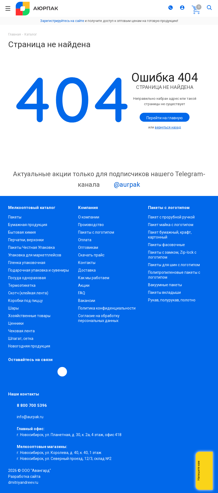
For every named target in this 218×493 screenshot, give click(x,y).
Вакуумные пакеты (165, 285)
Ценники (16, 323)
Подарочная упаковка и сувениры (38, 270)
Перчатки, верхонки (26, 240)
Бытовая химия (22, 232)
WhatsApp (50, 371)
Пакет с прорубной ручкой (171, 217)
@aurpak (120, 185)
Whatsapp (206, 471)
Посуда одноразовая (27, 278)
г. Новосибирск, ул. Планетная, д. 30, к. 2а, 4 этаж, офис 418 (69, 435)
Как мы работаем (93, 278)
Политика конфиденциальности (107, 308)
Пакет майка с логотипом (170, 225)
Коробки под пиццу (25, 300)
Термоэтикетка (22, 285)
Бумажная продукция (27, 225)
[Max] (62, 371)
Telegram (25, 371)
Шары (13, 308)
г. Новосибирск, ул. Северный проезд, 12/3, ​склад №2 (64, 458)
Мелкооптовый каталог (31, 207)
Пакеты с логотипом (96, 232)
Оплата (84, 240)
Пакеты (14, 217)
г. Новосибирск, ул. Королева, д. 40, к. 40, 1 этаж (59, 452)
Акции (83, 285)
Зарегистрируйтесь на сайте (62, 21)
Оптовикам (88, 247)
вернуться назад (168, 127)
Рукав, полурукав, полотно (171, 300)
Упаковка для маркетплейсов (34, 255)
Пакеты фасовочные (166, 245)
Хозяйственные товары (29, 316)
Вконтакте (13, 371)
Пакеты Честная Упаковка (31, 247)
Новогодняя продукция (29, 346)
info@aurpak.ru (30, 417)
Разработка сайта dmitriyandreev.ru (24, 479)
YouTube (38, 371)
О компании (88, 217)
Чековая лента (21, 331)
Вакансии (86, 300)
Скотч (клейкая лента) (28, 293)
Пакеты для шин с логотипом (174, 265)
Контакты (86, 262)
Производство (91, 225)
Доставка (87, 270)
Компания (88, 207)
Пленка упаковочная (26, 262)
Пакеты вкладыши (164, 292)
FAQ (81, 293)
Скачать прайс (91, 255)
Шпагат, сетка (20, 338)
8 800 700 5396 (32, 405)
